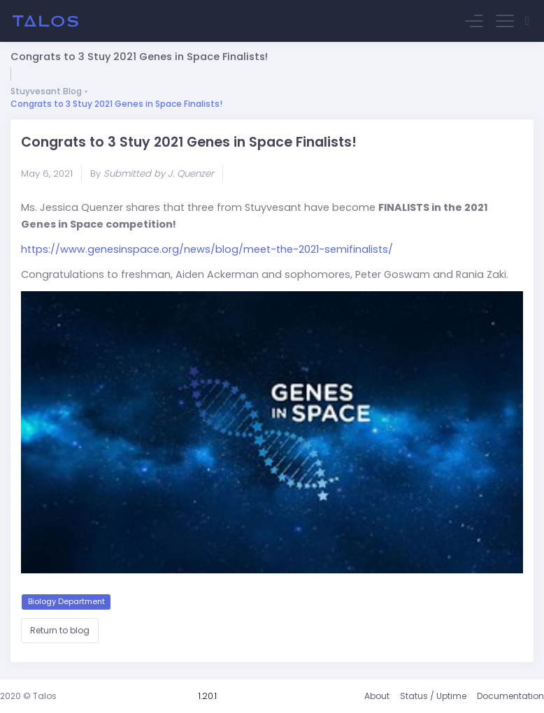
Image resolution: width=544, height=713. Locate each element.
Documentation (510, 696)
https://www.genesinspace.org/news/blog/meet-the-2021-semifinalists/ (207, 249)
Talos (45, 696)
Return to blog (60, 630)
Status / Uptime (433, 696)
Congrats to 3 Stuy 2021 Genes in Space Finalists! (116, 104)
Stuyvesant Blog (46, 91)
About (376, 696)
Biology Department (66, 601)
